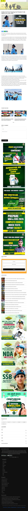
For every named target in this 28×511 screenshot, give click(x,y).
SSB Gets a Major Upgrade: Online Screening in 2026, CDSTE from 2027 (13, 310)
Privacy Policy (19, 507)
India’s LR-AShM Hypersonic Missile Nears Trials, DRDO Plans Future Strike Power (14, 284)
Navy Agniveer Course (4, 480)
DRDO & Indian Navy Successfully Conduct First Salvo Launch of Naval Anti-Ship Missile (15, 292)
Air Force (4, 469)
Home (2, 6)
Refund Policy (23, 507)
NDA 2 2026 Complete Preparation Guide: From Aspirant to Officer (13, 306)
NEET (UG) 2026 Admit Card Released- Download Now (11, 304)
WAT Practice (3, 488)
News (3, 473)
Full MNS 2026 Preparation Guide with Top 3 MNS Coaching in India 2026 (14, 282)
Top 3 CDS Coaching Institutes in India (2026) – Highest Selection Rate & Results (15, 278)
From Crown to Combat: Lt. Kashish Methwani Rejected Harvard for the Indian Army (15, 298)
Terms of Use (5, 507)
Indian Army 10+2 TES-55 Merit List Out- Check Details (11, 308)
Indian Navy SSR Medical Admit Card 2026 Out (10, 286)
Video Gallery (3, 487)
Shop (2, 491)
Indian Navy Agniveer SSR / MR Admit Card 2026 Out (11, 288)
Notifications (4, 465)
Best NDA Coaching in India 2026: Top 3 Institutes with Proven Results (13, 290)
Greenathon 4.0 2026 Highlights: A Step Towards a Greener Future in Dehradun (14, 302)
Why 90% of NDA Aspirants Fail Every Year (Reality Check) (12, 312)
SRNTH (3, 466)
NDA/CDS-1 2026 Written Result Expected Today (11, 280)
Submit (14, 269)
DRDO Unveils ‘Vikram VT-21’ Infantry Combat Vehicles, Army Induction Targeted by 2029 (16, 294)
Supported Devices (13, 507)
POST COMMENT (4, 140)
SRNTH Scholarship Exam (5, 484)
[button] (13, 122)
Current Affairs (4, 462)
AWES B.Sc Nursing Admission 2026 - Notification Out (11, 300)
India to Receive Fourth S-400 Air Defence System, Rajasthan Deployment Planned (15, 296)
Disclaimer (9, 507)
